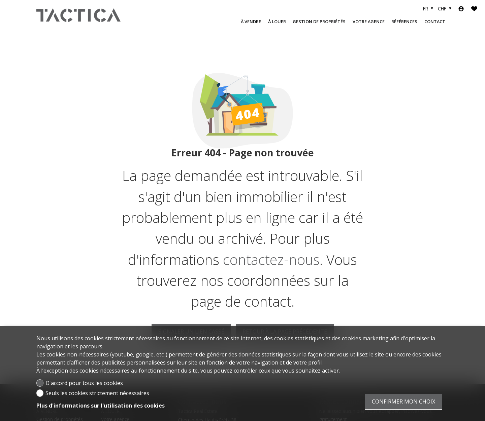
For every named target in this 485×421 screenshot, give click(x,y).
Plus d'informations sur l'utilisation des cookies (100, 405)
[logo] (78, 15)
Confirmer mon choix (403, 401)
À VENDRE (251, 21)
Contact (434, 21)
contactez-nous (271, 259)
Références (404, 21)
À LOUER (277, 21)
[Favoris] (474, 9)
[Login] (461, 9)
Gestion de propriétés (319, 21)
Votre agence (369, 21)
